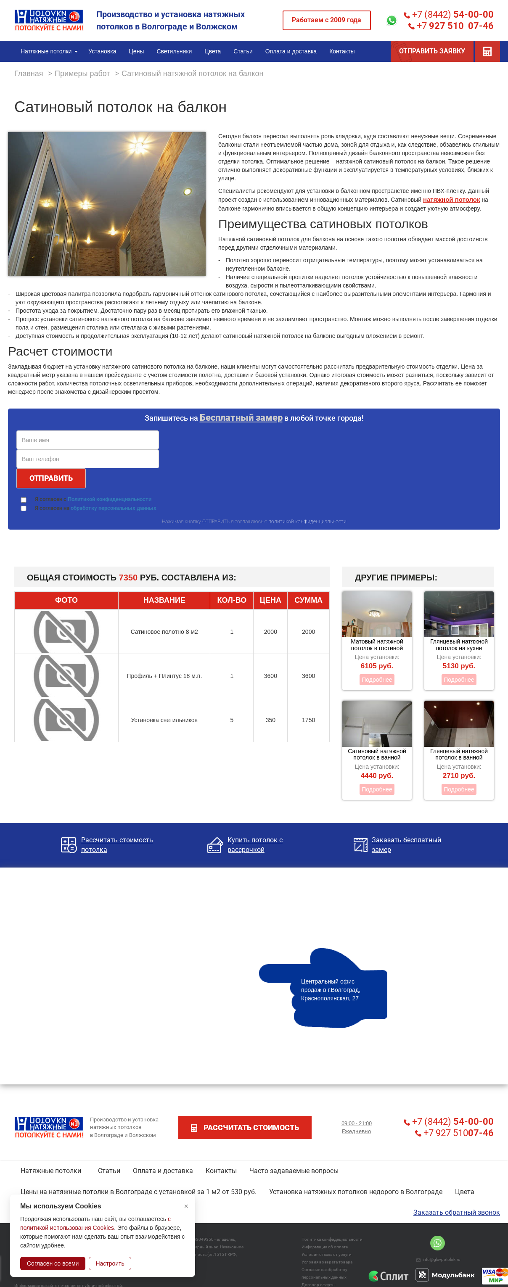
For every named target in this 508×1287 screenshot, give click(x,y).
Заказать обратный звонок (456, 1212)
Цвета (464, 1192)
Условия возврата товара (327, 1262)
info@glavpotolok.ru (438, 1259)
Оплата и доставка (163, 1171)
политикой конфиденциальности (307, 522)
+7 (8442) (449, 14)
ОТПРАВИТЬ (51, 478)
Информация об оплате (325, 1247)
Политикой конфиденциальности (109, 499)
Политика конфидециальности (332, 1239)
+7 (451, 26)
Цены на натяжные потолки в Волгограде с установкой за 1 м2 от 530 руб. (139, 1192)
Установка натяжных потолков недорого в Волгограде (355, 1192)
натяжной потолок (451, 199)
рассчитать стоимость (245, 1127)
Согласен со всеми (53, 1263)
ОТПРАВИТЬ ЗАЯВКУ (432, 51)
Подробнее (377, 679)
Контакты (221, 1171)
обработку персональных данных (113, 508)
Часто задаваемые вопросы (294, 1171)
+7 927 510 (454, 1133)
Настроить (109, 1263)
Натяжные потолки (51, 1171)
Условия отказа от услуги (327, 1254)
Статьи (109, 1171)
